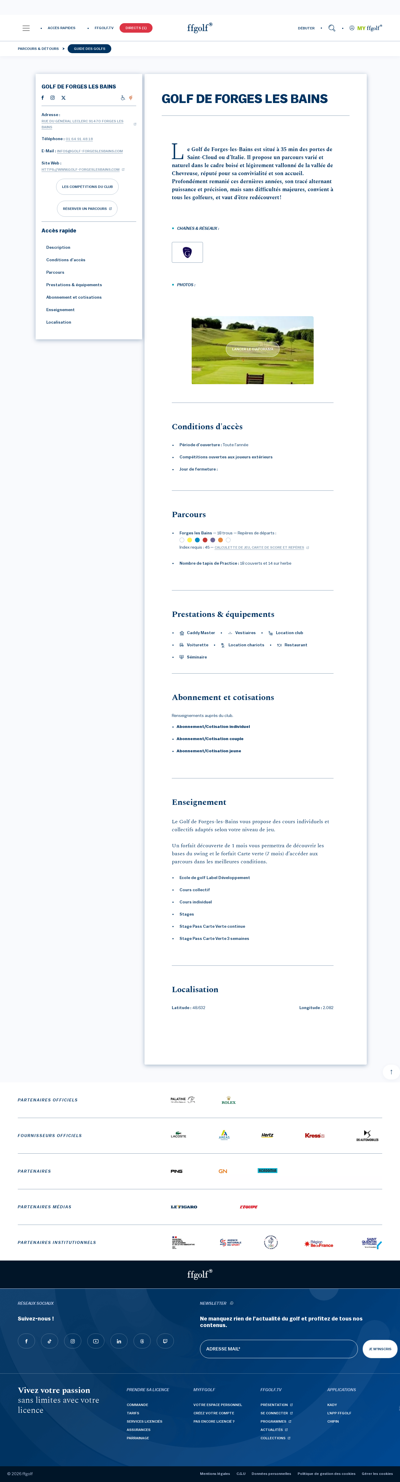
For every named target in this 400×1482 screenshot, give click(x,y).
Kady (332, 1405)
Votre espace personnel (217, 1405)
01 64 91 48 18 (79, 139)
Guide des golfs (89, 48)
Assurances (138, 1430)
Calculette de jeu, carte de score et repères (259, 547)
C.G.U (240, 1473)
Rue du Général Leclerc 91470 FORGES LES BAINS (82, 124)
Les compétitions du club (87, 187)
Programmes (273, 1421)
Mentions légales (215, 1473)
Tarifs (133, 1413)
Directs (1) (136, 28)
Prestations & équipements (72, 285)
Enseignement (58, 310)
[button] (26, 28)
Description (56, 248)
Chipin (333, 1421)
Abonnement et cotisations (72, 297)
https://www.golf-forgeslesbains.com (81, 169)
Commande (137, 1405)
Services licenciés (144, 1421)
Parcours (53, 272)
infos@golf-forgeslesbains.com (90, 151)
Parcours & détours (38, 48)
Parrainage (138, 1438)
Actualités (272, 1430)
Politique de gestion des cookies (326, 1473)
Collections (273, 1438)
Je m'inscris (380, 1349)
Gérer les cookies (377, 1473)
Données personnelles (271, 1473)
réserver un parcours (85, 208)
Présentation (274, 1405)
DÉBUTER (306, 28)
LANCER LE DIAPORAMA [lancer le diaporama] (252, 349)
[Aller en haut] (391, 1072)
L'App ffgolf (339, 1413)
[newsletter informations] (231, 1304)
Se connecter (274, 1413)
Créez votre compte (213, 1413)
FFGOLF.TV (104, 28)
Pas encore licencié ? (214, 1421)
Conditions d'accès (63, 260)
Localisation (56, 322)
